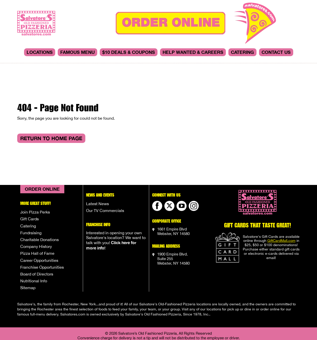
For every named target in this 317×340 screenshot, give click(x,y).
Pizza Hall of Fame (37, 226)
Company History (36, 220)
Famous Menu (77, 52)
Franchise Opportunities (42, 240)
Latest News (97, 177)
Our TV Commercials (105, 184)
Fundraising (31, 206)
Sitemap (27, 261)
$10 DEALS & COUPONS (128, 52)
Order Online (42, 162)
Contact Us (276, 52)
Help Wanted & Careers (193, 52)
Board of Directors (36, 247)
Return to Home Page (51, 112)
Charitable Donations (39, 213)
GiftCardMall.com (281, 214)
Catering (242, 52)
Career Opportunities (39, 233)
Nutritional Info (33, 254)
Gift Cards (29, 192)
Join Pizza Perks (35, 185)
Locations (40, 52)
